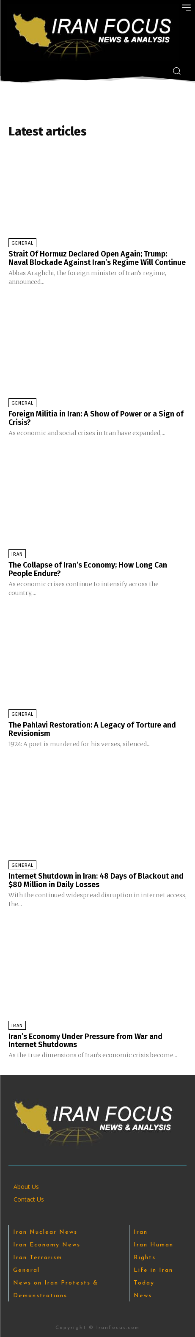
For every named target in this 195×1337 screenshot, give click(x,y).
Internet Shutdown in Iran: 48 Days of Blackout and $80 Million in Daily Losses (96, 880)
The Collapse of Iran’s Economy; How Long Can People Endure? (87, 569)
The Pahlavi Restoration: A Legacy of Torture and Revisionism (92, 729)
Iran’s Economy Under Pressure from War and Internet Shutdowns (85, 1041)
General (22, 243)
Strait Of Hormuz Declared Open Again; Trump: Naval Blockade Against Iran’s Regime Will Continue (97, 258)
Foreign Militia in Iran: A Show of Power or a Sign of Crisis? (96, 418)
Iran (17, 554)
